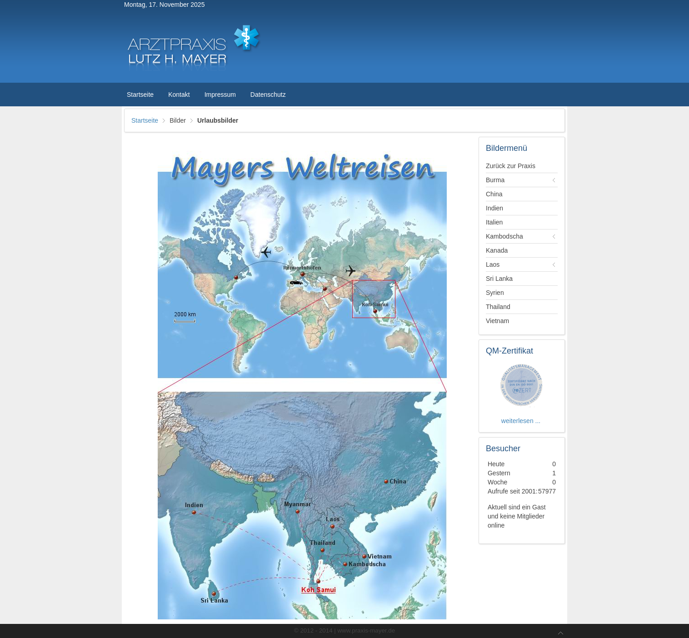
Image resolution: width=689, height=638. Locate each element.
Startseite (144, 120)
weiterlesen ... (521, 420)
